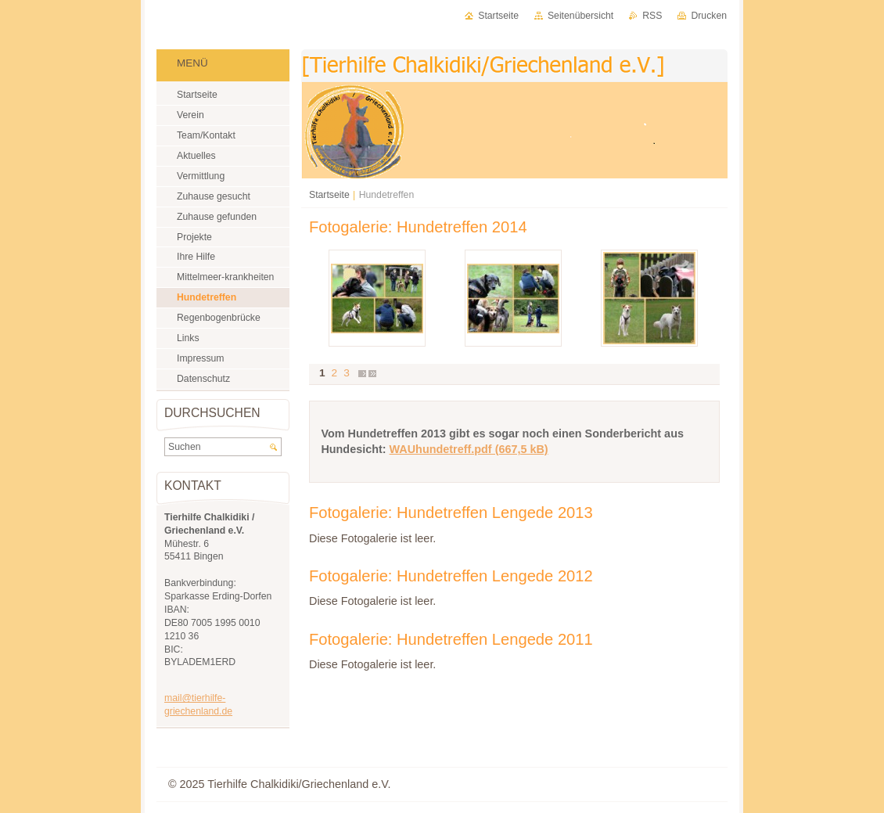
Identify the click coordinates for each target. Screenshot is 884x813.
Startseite (329, 194)
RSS (652, 15)
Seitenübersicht (580, 15)
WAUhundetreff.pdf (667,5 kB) (469, 449)
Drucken (709, 15)
